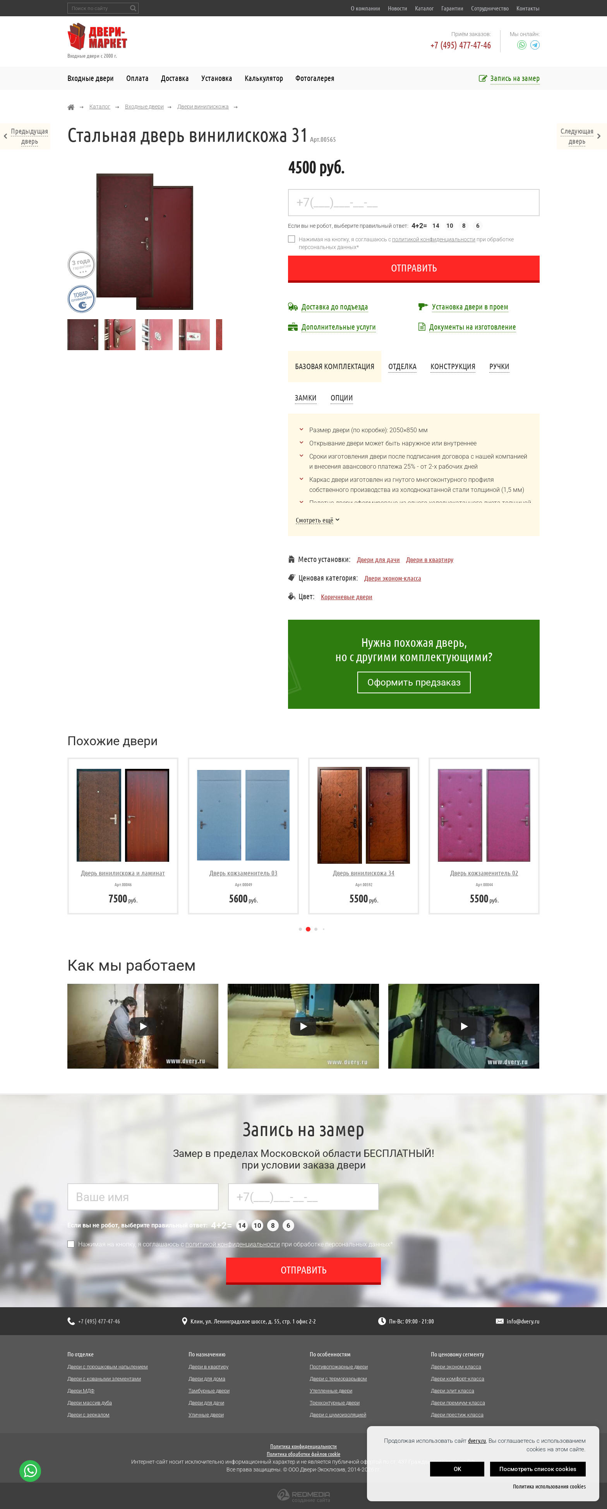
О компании (365, 8)
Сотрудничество (490, 8)
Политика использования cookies (549, 1486)
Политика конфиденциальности (303, 1446)
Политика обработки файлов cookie (303, 1454)
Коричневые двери (346, 596)
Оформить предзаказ (414, 682)
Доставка (175, 78)
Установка (216, 78)
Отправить (414, 267)
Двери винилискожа (203, 106)
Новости (397, 8)
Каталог (424, 8)
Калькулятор (264, 78)
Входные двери (90, 78)
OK (457, 1469)
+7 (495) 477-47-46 (460, 45)
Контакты (528, 8)
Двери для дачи (378, 559)
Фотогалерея (314, 78)
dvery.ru (477, 1440)
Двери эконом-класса (392, 578)
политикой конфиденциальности (433, 239)
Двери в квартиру (429, 559)
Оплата (137, 78)
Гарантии (452, 8)
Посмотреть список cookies (537, 1469)
